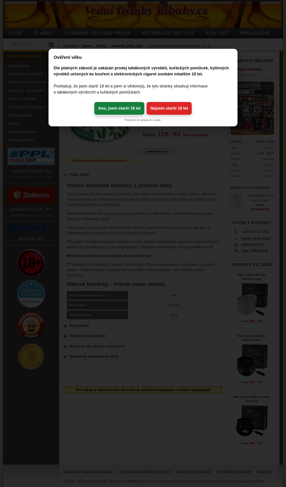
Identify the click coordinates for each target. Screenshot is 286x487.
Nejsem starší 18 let (169, 108)
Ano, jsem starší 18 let (119, 108)
